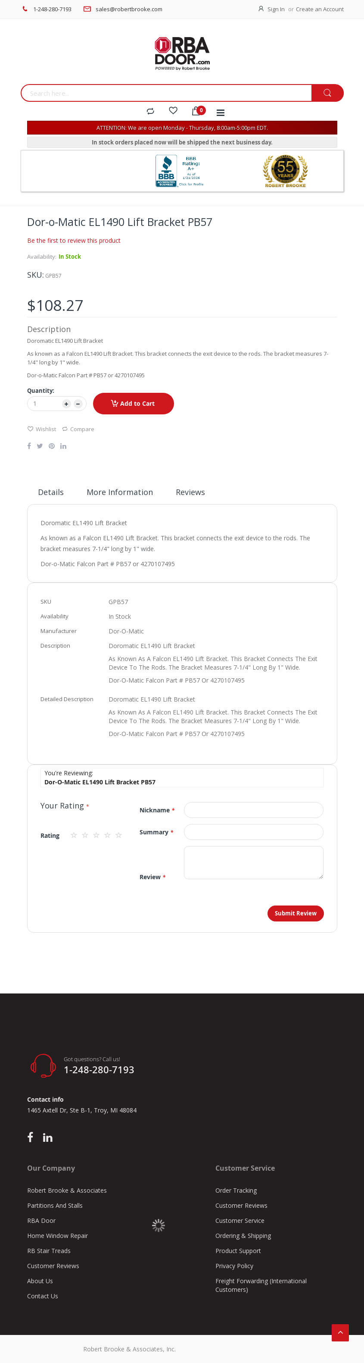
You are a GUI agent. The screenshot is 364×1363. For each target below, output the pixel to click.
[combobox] (166, 93)
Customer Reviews (53, 1266)
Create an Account (320, 9)
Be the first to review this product (74, 240)
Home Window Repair (57, 1235)
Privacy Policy (234, 1266)
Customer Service (239, 1220)
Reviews (190, 492)
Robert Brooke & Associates (67, 1190)
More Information (120, 492)
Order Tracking (236, 1190)
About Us (40, 1281)
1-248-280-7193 (52, 9)
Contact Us (42, 1296)
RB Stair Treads (49, 1251)
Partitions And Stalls (55, 1205)
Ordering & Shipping (243, 1235)
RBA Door (41, 1220)
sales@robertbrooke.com (129, 9)
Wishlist (41, 429)
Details (51, 492)
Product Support (238, 1251)
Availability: (41, 256)
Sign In (276, 9)
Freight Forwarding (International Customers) (261, 1285)
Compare (78, 429)
